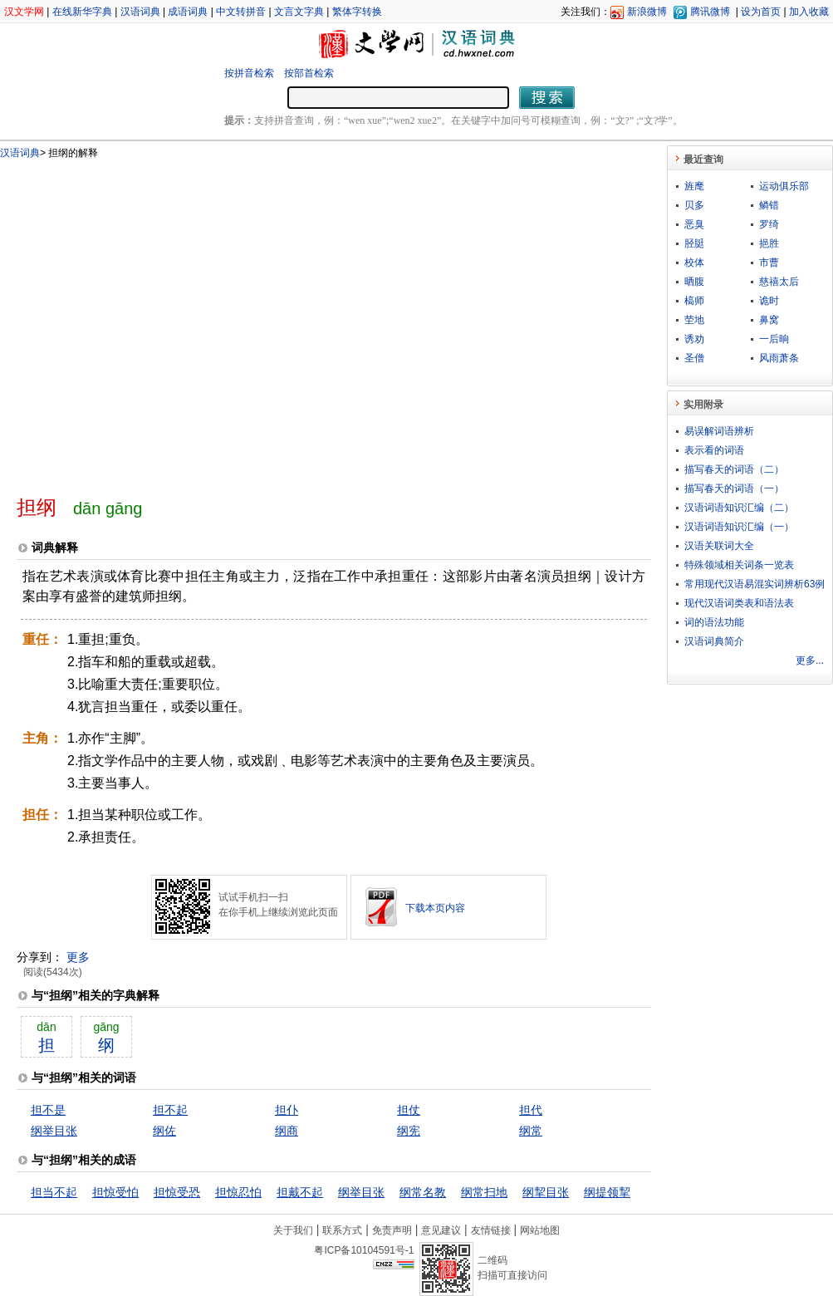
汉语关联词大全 (719, 546)
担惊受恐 (177, 1192)
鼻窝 (769, 320)
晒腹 (694, 281)
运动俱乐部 (784, 186)
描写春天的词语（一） (734, 488)
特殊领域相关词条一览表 (739, 565)
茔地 (694, 320)
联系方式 (342, 1230)
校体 (694, 262)
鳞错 (769, 205)
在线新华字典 (82, 11)
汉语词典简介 (714, 641)
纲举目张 (54, 1130)
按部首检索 (309, 73)
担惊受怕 (115, 1192)
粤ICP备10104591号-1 (364, 1250)
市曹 (769, 262)
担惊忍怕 (238, 1192)
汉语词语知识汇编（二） (739, 507)
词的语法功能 (714, 622)
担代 (530, 1110)
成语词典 (188, 11)
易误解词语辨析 (719, 431)
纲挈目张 (545, 1192)
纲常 (530, 1130)
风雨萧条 (779, 358)
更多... (810, 660)
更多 (78, 957)
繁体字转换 (357, 11)
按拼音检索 (249, 73)
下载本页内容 (435, 908)
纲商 (286, 1130)
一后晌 (774, 339)
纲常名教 (422, 1192)
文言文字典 (299, 11)
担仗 (408, 1110)
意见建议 (441, 1230)
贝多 (694, 205)
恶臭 (694, 224)
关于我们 (293, 1230)
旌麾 (694, 186)
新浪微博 (647, 11)
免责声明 (392, 1230)
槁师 (694, 301)
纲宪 (408, 1130)
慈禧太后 (779, 281)
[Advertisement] (155, 320)
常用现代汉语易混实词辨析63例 (754, 584)
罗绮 (769, 224)
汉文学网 (24, 11)
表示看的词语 (714, 450)
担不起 (170, 1110)
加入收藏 (809, 11)
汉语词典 (140, 11)
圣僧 (694, 358)
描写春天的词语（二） (734, 469)
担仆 (286, 1110)
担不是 (48, 1110)
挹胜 (769, 243)
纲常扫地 (484, 1192)
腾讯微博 (710, 11)
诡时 (769, 301)
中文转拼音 (241, 11)
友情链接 (491, 1230)
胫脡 (694, 243)
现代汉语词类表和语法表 (739, 603)
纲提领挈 (607, 1192)
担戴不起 (300, 1192)
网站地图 (540, 1230)
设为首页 (761, 11)
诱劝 (694, 339)
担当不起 (54, 1192)
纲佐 (164, 1130)
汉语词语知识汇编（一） (739, 527)
